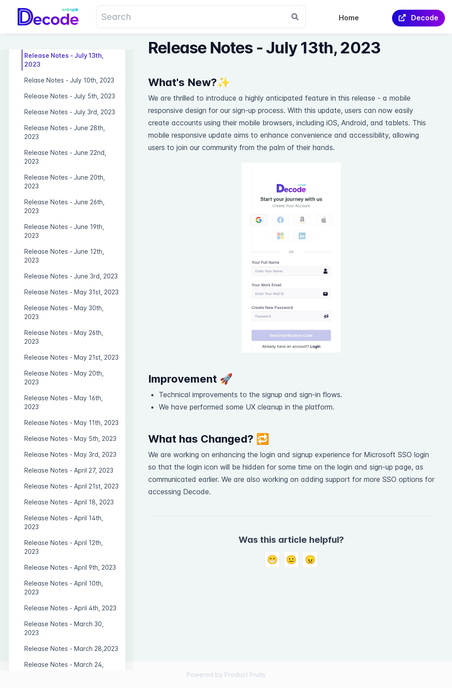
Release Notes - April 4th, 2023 (70, 608)
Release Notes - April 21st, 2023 (71, 486)
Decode (418, 17)
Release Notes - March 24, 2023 (64, 669)
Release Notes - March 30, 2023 (64, 628)
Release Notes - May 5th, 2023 (70, 438)
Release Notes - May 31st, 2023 (71, 292)
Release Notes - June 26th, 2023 (64, 206)
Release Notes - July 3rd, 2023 (69, 112)
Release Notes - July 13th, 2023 (64, 60)
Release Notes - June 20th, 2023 (64, 181)
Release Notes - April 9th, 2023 (70, 567)
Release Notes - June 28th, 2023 (64, 132)
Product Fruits (244, 674)
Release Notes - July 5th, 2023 (69, 96)
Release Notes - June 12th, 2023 (64, 256)
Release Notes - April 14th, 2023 (63, 522)
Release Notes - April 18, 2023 (69, 502)
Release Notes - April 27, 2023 (68, 470)
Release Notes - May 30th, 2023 (64, 312)
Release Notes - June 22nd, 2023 (65, 157)
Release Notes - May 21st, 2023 (71, 357)
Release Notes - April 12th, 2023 (63, 547)
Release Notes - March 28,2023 (71, 648)
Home (349, 17)
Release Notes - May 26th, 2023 (63, 337)
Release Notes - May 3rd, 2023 (70, 454)
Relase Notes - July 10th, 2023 (69, 80)
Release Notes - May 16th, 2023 (63, 402)
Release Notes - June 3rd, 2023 (71, 276)
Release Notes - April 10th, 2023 (63, 587)
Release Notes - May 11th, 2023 (71, 422)
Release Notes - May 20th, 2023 (64, 377)
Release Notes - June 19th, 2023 (64, 231)
